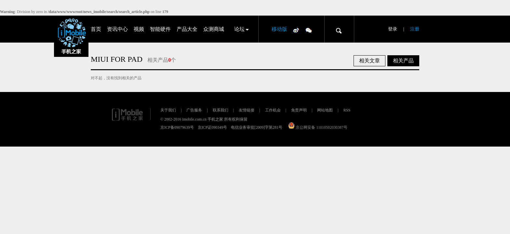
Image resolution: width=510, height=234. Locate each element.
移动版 (279, 29)
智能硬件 (160, 29)
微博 (296, 29)
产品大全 (187, 29)
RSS (346, 110)
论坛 (239, 29)
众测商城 (213, 29)
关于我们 (168, 110)
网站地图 (325, 110)
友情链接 (246, 110)
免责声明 (299, 110)
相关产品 (403, 60)
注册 (414, 29)
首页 (96, 29)
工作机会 (273, 110)
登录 (392, 29)
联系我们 (220, 110)
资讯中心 (117, 29)
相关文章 (369, 60)
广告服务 (194, 110)
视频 (139, 29)
